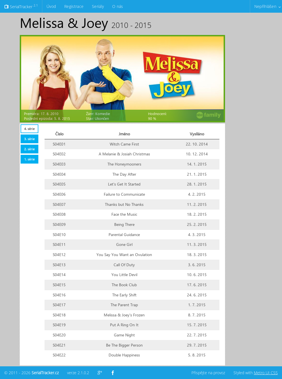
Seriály (98, 6)
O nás (117, 6)
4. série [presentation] (29, 129)
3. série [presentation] (29, 139)
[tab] (29, 129)
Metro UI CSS (266, 372)
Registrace (73, 6)
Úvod (51, 6)
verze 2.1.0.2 (78, 372)
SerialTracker (21, 6)
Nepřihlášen (265, 6)
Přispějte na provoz (208, 372)
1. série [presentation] (29, 159)
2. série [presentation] (29, 149)
